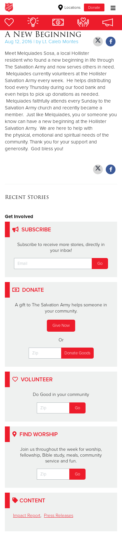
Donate (94, 7)
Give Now (61, 325)
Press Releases (58, 515)
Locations (69, 7)
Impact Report (26, 515)
